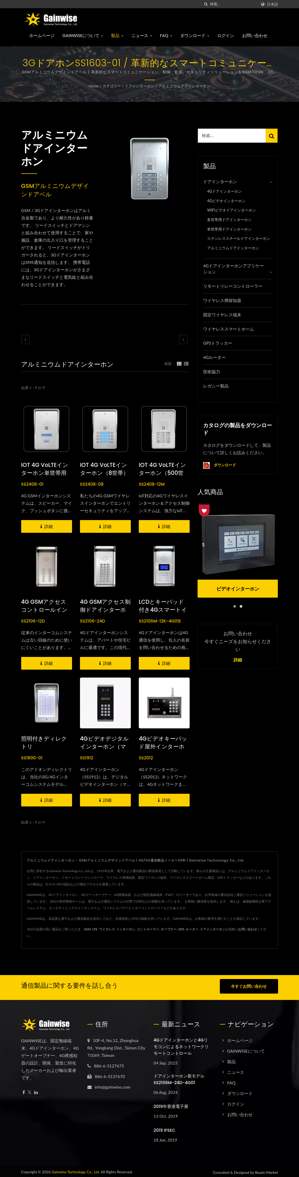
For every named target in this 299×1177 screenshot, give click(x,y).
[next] (183, 339)
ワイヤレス (107, 929)
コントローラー (148, 929)
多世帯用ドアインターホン (229, 219)
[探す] (206, 4)
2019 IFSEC (164, 1128)
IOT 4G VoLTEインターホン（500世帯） (162, 473)
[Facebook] (24, 1090)
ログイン (225, 36)
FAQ (166, 36)
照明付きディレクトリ (44, 742)
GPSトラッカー (217, 342)
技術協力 (211, 371)
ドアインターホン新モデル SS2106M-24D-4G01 (179, 1077)
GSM (87, 929)
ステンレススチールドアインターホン (238, 238)
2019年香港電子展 (171, 1104)
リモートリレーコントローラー (232, 285)
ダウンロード (194, 36)
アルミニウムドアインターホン (184, 86)
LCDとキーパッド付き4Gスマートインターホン (163, 609)
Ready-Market (266, 1170)
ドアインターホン (139, 86)
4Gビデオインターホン (226, 201)
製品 (117, 36)
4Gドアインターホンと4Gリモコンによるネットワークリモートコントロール (181, 1044)
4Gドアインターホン (224, 191)
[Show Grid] (179, 363)
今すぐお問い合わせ (249, 986)
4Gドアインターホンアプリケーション (233, 268)
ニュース (141, 36)
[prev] (25, 339)
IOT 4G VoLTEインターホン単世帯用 (45, 469)
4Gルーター (214, 357)
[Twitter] (30, 1090)
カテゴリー (111, 86)
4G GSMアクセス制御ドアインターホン (105, 609)
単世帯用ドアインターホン (229, 229)
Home (94, 86)
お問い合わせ (254, 36)
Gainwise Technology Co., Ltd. (76, 1169)
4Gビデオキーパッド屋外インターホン (163, 746)
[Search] (233, 4)
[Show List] (186, 363)
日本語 (272, 4)
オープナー (169, 929)
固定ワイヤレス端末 (222, 314)
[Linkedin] (36, 1090)
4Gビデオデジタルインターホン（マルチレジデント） (104, 746)
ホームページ (42, 36)
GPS (181, 929)
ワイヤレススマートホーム (228, 328)
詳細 (238, 660)
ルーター (192, 929)
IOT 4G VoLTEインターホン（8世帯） (104, 469)
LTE (94, 929)
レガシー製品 (216, 385)
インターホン (125, 929)
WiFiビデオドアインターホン (231, 210)
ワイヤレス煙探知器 (222, 300)
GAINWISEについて (83, 36)
